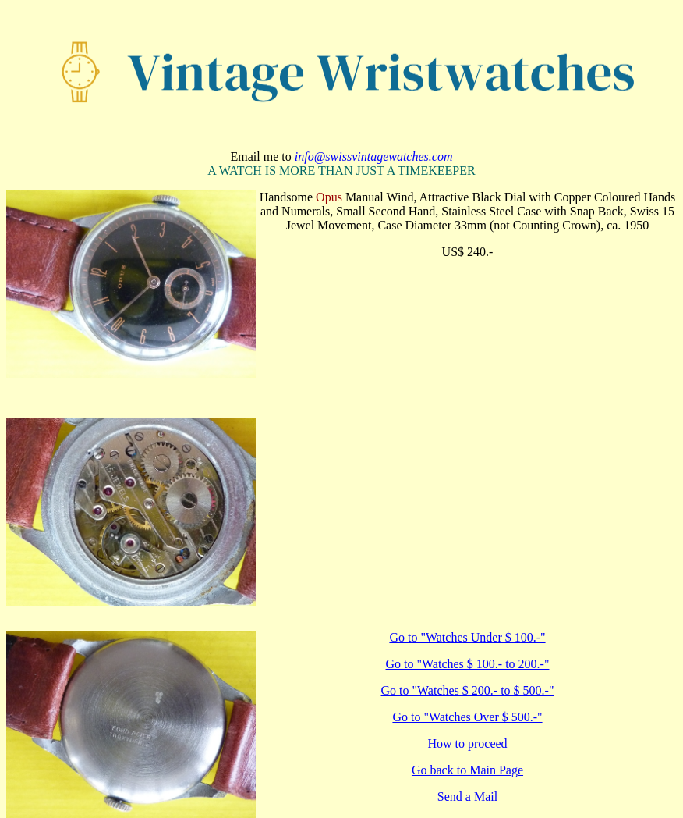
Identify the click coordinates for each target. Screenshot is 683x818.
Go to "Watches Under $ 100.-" (467, 637)
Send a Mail (467, 796)
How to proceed (467, 743)
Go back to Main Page (467, 770)
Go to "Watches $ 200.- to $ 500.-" (467, 690)
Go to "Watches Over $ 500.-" (467, 717)
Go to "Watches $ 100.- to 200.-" (468, 663)
